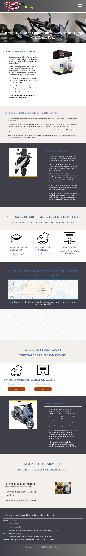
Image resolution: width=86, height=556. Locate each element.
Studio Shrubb (37, 547)
